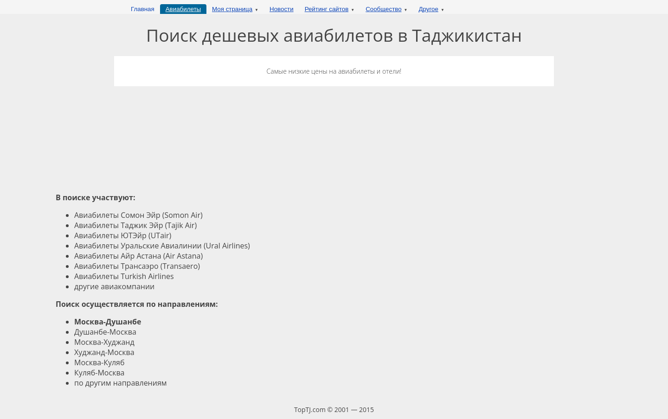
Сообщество (383, 9)
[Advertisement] (334, 130)
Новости (282, 9)
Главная (142, 9)
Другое (428, 9)
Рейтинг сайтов (327, 9)
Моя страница (232, 9)
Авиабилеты (183, 9)
